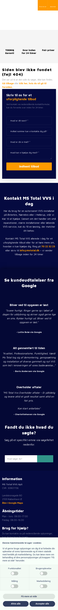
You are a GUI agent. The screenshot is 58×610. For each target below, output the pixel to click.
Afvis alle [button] (15, 603)
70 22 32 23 (48, 246)
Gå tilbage (8, 83)
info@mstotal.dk (29, 250)
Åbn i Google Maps (12, 503)
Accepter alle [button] (42, 603)
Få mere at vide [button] (29, 596)
